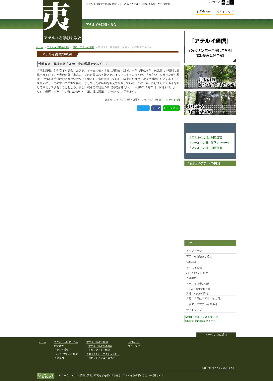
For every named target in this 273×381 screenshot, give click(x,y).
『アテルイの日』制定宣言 (205, 137)
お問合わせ (204, 11)
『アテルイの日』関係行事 (205, 147)
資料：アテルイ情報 (169, 99)
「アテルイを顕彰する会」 (132, 375)
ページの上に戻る (216, 335)
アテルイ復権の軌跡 (198, 283)
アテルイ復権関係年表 (198, 289)
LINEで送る (171, 107)
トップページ (194, 250)
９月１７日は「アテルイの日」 (204, 298)
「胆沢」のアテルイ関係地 (201, 304)
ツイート (144, 107)
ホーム (42, 342)
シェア (157, 107)
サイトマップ (194, 309)
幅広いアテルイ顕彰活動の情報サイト (62, 21)
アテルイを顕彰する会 (199, 256)
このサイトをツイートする (233, 328)
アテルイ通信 (194, 267)
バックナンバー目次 (197, 273)
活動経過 (191, 262)
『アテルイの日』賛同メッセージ (210, 142)
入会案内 (191, 278)
